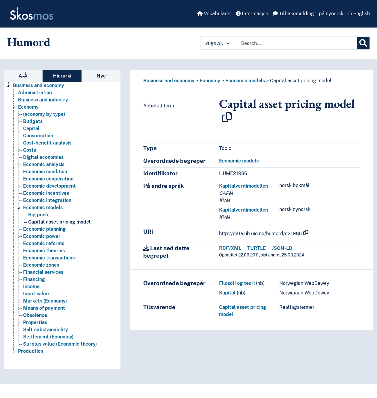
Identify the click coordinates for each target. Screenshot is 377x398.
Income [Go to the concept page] (31, 286)
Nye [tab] (101, 76)
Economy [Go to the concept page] (28, 107)
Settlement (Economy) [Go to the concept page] (48, 337)
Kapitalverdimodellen (243, 186)
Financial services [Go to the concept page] (43, 272)
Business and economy (168, 80)
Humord (28, 42)
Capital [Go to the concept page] (31, 128)
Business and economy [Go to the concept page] (38, 85)
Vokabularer (214, 13)
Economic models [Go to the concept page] (43, 207)
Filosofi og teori (237, 283)
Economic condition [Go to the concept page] (45, 171)
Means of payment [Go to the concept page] (44, 308)
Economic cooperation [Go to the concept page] (48, 179)
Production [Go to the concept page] (30, 351)
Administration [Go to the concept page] (35, 92)
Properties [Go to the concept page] (35, 322)
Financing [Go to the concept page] (34, 279)
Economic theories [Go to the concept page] (44, 250)
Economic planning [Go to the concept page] (44, 229)
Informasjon (252, 13)
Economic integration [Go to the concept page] (47, 200)
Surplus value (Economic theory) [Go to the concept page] (60, 344)
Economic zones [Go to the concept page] (41, 265)
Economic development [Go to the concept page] (49, 186)
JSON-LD (282, 248)
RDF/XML (230, 248)
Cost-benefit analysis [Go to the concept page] (47, 143)
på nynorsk (331, 13)
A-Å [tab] (23, 76)
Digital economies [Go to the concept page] (43, 157)
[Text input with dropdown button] (297, 43)
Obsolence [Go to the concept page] (35, 315)
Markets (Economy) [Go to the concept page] (45, 301)
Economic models (245, 80)
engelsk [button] (217, 43)
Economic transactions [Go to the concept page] (49, 258)
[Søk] (363, 43)
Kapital (227, 293)
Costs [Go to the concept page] (29, 150)
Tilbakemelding (293, 13)
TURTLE (256, 248)
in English (359, 13)
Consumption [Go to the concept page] (38, 136)
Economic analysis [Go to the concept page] (43, 164)
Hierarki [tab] (62, 76)
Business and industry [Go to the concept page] (43, 100)
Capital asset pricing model (300, 80)
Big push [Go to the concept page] (38, 215)
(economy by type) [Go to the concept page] (44, 114)
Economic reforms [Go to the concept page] (43, 243)
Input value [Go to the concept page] (36, 294)
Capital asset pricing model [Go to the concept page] (59, 222)
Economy (210, 80)
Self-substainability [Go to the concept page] (45, 329)
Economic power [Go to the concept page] (42, 236)
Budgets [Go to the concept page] (33, 121)
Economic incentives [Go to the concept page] (46, 193)
